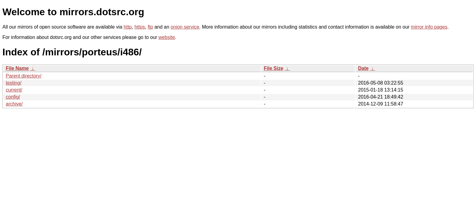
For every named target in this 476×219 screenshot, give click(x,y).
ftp (150, 27)
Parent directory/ (23, 75)
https (139, 27)
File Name (17, 68)
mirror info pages (429, 27)
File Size (273, 68)
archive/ (14, 103)
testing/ (14, 82)
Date (363, 68)
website (166, 37)
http (128, 27)
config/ (13, 96)
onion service (185, 27)
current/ (14, 89)
